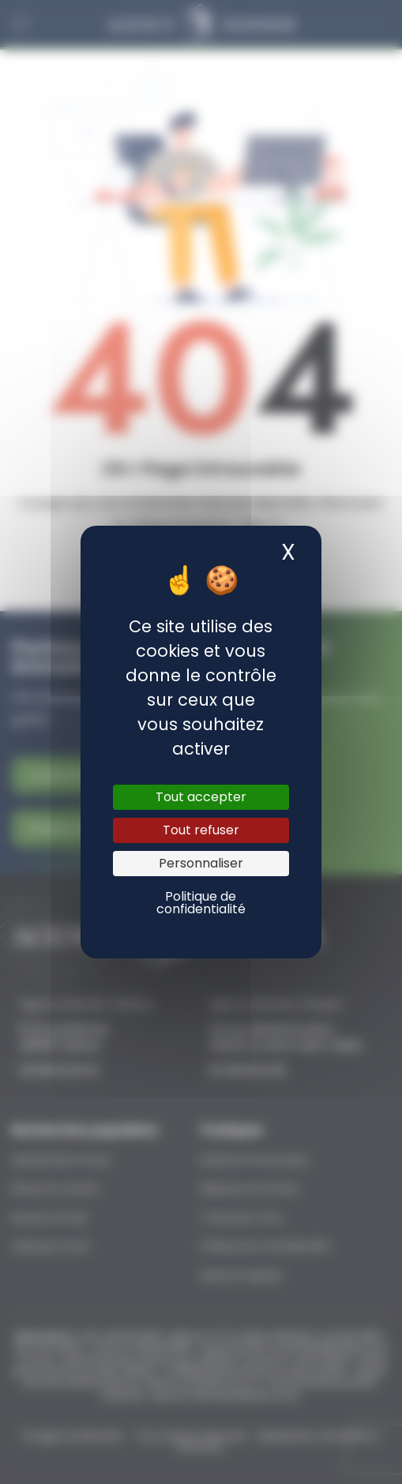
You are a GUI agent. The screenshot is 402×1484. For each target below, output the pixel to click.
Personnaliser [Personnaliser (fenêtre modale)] (201, 863)
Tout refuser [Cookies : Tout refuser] (201, 830)
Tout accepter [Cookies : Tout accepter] (201, 797)
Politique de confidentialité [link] (201, 902)
